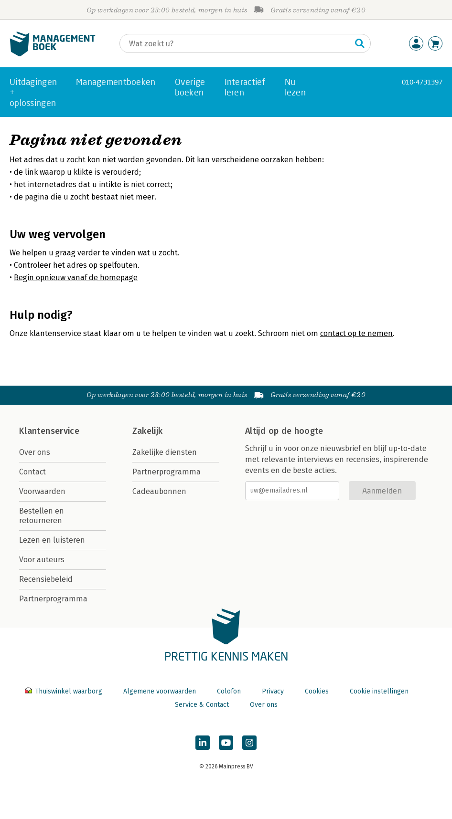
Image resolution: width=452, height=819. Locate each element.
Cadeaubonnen (159, 491)
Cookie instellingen (379, 691)
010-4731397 (422, 82)
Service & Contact (202, 705)
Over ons (34, 452)
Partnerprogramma (53, 598)
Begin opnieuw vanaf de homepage (76, 277)
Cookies (317, 691)
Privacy (273, 691)
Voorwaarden (42, 491)
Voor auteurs (42, 559)
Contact (32, 471)
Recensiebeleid (46, 579)
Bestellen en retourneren (41, 515)
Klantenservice (49, 431)
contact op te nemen (356, 333)
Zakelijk (147, 431)
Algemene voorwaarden (159, 691)
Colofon (229, 691)
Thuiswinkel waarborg (64, 691)
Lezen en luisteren (52, 540)
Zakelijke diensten (164, 452)
